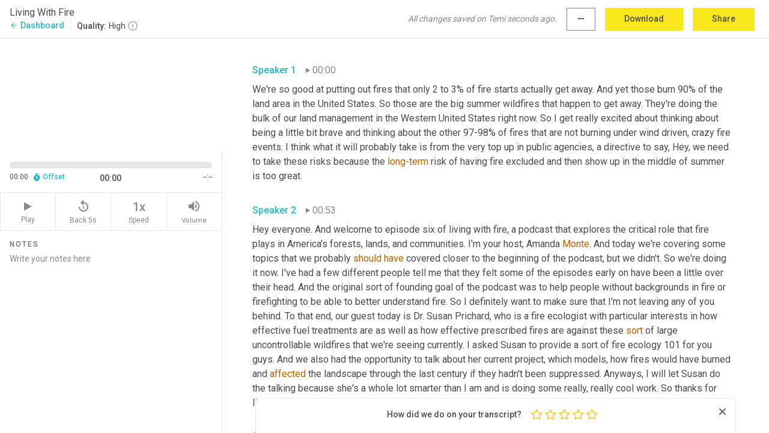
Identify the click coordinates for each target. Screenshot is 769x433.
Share (723, 18)
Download (644, 18)
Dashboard (37, 25)
